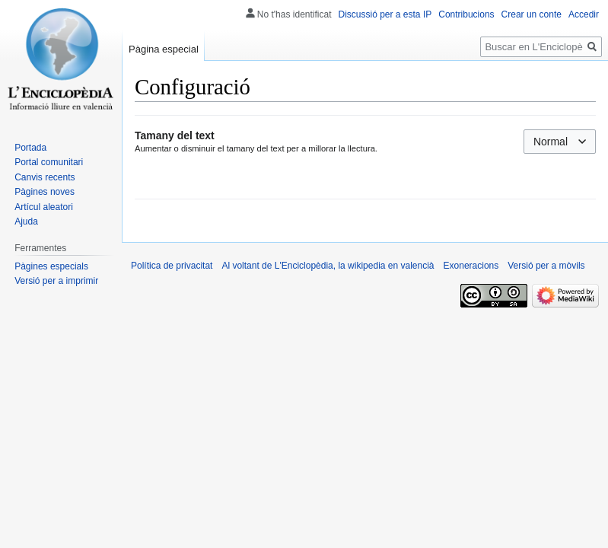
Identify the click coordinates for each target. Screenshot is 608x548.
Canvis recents (44, 177)
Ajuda (26, 221)
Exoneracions (471, 265)
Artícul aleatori (43, 207)
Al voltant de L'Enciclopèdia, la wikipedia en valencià (327, 265)
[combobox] (560, 141)
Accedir (583, 14)
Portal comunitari (48, 162)
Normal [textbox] (550, 141)
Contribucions (466, 14)
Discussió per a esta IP (385, 14)
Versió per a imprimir (56, 281)
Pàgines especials (51, 266)
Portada (30, 147)
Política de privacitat (171, 265)
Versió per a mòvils (546, 265)
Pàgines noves (44, 191)
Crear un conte (531, 14)
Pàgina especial (164, 49)
